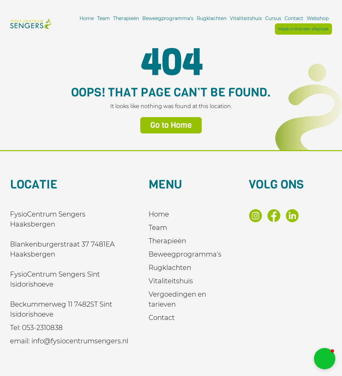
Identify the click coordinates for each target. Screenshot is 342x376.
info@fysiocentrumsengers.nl (79, 341)
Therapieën (126, 18)
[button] (324, 358)
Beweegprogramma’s (167, 18)
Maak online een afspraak (303, 28)
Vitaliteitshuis (246, 18)
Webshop (318, 18)
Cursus (273, 18)
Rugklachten (211, 18)
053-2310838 (42, 328)
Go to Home (171, 125)
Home (86, 18)
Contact (294, 18)
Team (103, 18)
